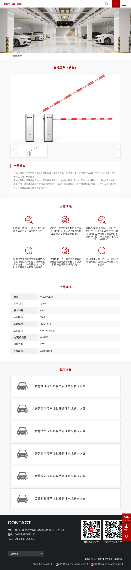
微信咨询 (126, 520)
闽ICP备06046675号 (42, 564)
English (126, 530)
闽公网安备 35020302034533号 (73, 564)
